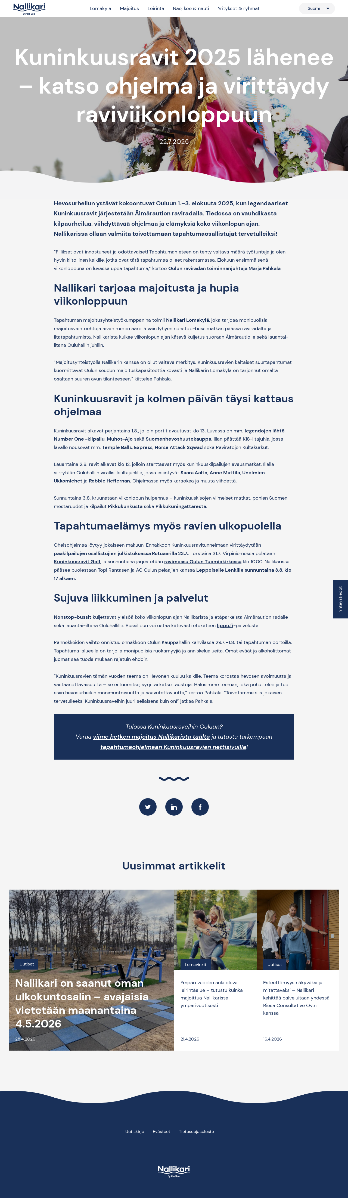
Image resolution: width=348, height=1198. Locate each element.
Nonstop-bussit (72, 617)
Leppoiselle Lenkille (220, 570)
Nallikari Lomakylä (187, 320)
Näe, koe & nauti (191, 8)
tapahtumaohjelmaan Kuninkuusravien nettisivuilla (173, 747)
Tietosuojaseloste (196, 1131)
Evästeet (161, 1131)
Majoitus (129, 8)
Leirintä (156, 8)
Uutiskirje (134, 1131)
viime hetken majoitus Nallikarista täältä (151, 737)
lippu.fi (225, 625)
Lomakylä (100, 8)
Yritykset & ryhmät (239, 8)
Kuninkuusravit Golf (77, 561)
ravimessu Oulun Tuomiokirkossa (202, 561)
